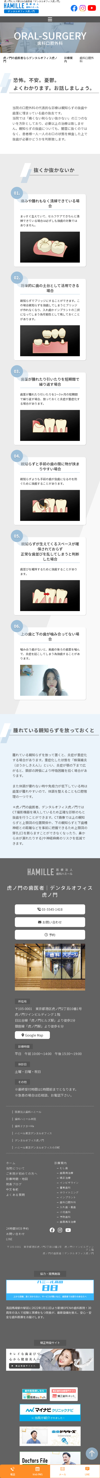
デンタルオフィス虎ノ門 (29, 1140)
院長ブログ (14, 1184)
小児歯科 (65, 1212)
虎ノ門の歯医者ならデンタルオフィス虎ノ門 (30, 59)
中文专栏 (12, 1189)
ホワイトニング (69, 1192)
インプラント (68, 1197)
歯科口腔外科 (68, 1202)
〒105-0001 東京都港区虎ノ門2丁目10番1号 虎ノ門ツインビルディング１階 (50, 1248)
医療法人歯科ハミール (28, 1111)
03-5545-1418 (50, 909)
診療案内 (68, 59)
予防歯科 (65, 1217)
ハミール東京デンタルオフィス (33, 1133)
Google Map (32, 1035)
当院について (15, 1168)
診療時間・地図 (17, 1178)
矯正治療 (65, 1178)
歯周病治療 (66, 1173)
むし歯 (64, 1168)
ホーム (10, 1162)
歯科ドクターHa (24, 1126)
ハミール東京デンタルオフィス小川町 (37, 1147)
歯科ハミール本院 (25, 1119)
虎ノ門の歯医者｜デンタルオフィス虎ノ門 (68, 1253)
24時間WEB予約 (17, 1228)
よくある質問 (15, 1194)
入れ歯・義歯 (68, 1207)
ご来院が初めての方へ (21, 1173)
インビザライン (69, 1182)
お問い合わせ (50, 922)
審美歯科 (65, 1187)
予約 (50, 934)
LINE (9, 1239)
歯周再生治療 (68, 1222)
